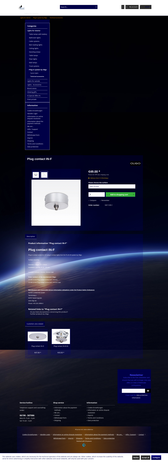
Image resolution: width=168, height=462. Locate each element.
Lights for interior (33, 31)
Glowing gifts (32, 92)
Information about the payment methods (35, 122)
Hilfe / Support (32, 129)
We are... (30, 126)
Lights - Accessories (34, 85)
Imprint (30, 138)
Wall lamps (33, 63)
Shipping (30, 141)
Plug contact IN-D (38, 346)
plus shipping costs (103, 175)
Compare (92, 200)
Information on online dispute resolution (35, 117)
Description (31, 236)
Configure (156, 458)
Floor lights (33, 59)
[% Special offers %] (111, 13)
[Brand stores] (82, 13)
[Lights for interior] (31, 13)
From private (31, 99)
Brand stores (32, 88)
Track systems (34, 66)
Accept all (145, 458)
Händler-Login (32, 114)
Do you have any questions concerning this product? (48, 312)
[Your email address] (133, 391)
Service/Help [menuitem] (141, 2)
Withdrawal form (33, 135)
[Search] (96, 7)
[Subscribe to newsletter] (148, 391)
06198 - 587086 (27, 415)
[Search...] (79, 7)
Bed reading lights (35, 45)
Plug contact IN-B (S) (61, 346)
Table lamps (33, 55)
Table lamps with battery (38, 34)
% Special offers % (33, 96)
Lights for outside (33, 81)
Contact (30, 132)
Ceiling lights (33, 48)
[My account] (132, 7)
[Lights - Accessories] (66, 13)
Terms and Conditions (35, 144)
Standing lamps (34, 52)
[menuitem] (79, 7)
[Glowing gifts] (96, 13)
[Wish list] (122, 7)
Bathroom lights (35, 38)
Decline (136, 458)
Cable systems (34, 41)
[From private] (127, 13)
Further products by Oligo (38, 314)
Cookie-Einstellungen (34, 111)
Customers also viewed (35, 324)
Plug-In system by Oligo (38, 70)
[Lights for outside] (48, 13)
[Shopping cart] (146, 7)
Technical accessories (37, 76)
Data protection (32, 147)
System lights (34, 73)
